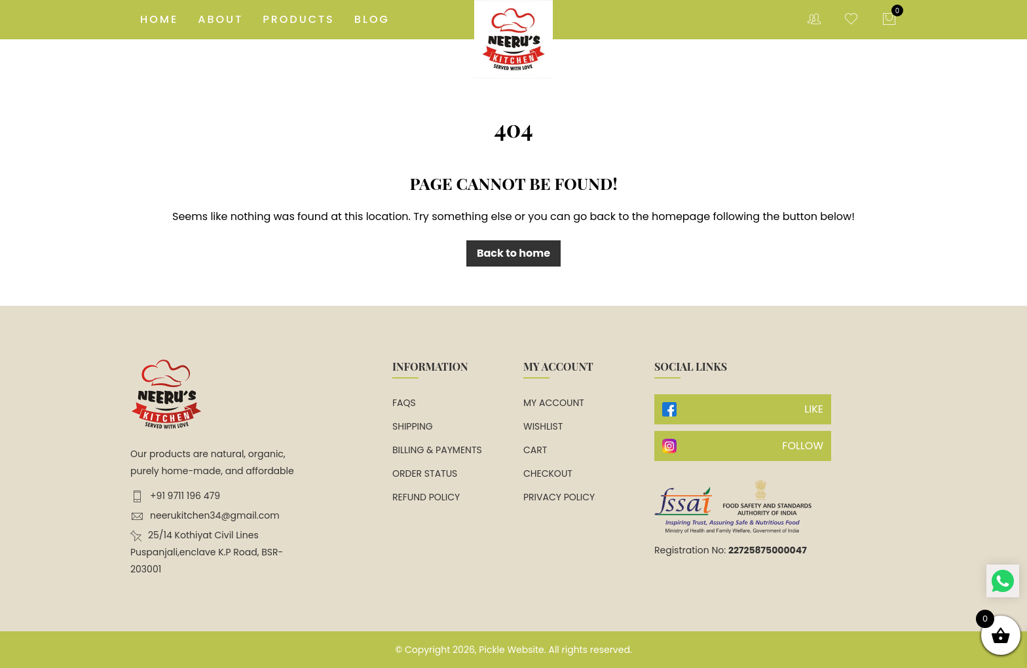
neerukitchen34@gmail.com (205, 516)
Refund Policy (426, 497)
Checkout (547, 473)
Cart (535, 449)
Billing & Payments (437, 449)
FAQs (404, 402)
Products (299, 19)
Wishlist (543, 426)
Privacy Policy (559, 497)
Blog (372, 19)
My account (553, 402)
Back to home (513, 253)
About (220, 19)
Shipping (412, 426)
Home (159, 19)
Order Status (424, 473)
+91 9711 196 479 (175, 496)
